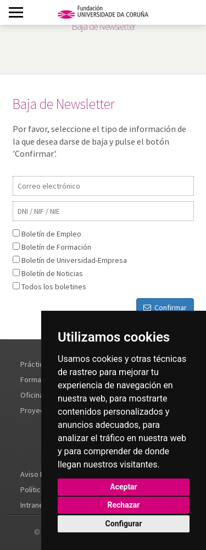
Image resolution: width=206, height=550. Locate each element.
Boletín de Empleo (51, 234)
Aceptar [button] (123, 486)
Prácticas (35, 364)
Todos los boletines (53, 287)
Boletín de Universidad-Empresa (74, 260)
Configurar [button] (123, 523)
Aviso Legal (39, 474)
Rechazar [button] (124, 505)
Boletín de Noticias (52, 273)
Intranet (33, 505)
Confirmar (165, 307)
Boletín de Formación (56, 247)
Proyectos (37, 410)
